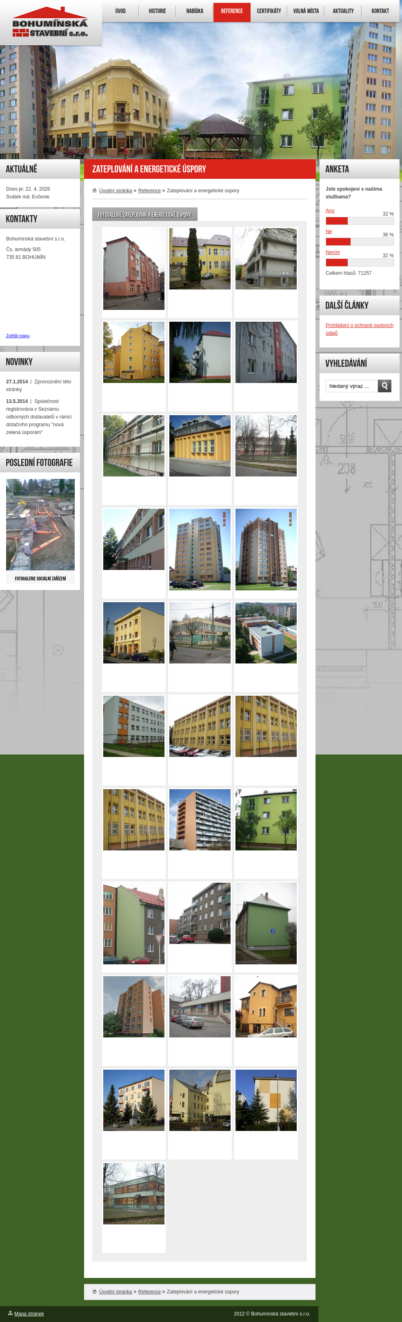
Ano (330, 211)
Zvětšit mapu (17, 336)
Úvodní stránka (112, 191)
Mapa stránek (29, 1314)
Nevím (333, 252)
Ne (329, 231)
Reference (149, 191)
